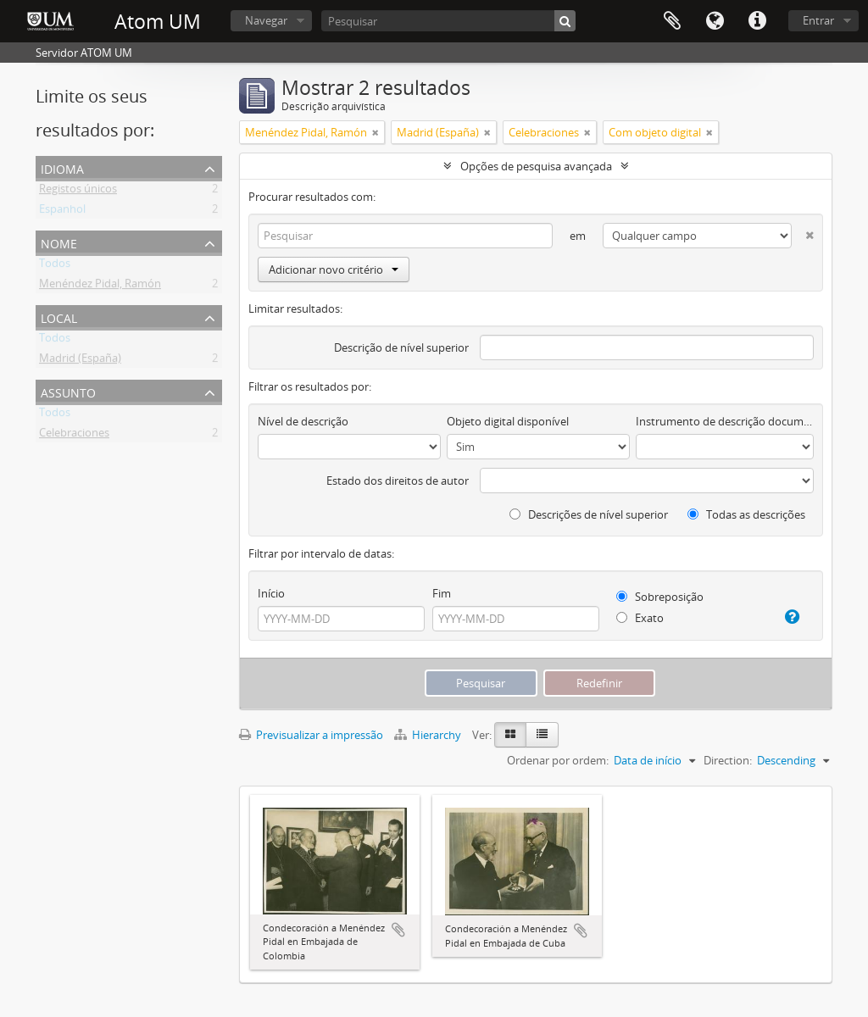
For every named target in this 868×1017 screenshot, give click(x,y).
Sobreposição (660, 596)
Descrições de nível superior (588, 514)
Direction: (728, 760)
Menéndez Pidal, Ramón (100, 286)
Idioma (714, 21)
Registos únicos (78, 191)
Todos (54, 266)
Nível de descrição (303, 421)
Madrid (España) (80, 361)
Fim (441, 593)
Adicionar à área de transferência (398, 929)
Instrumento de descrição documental (725, 421)
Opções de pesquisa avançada (536, 166)
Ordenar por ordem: (558, 760)
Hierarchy (429, 734)
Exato (640, 617)
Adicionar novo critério (333, 269)
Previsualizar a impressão (311, 734)
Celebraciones (74, 435)
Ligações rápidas (757, 21)
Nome (59, 242)
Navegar (266, 20)
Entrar (818, 20)
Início (271, 593)
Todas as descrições (746, 514)
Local (59, 316)
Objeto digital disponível (508, 421)
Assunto (68, 391)
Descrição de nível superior (401, 347)
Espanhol (62, 212)
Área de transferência (672, 21)
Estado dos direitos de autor (397, 480)
